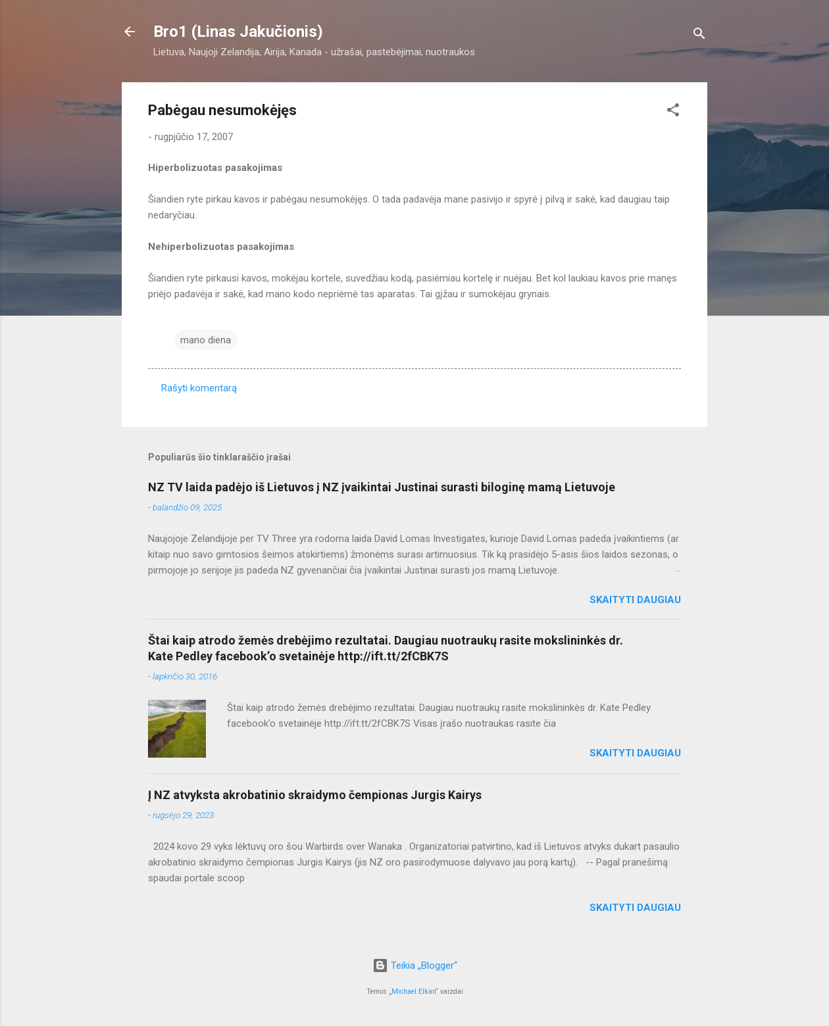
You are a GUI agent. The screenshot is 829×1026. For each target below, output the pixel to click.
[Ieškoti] (699, 36)
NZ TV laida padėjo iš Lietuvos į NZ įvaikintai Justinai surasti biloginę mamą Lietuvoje (381, 487)
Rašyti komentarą (199, 388)
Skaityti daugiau (635, 600)
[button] (673, 112)
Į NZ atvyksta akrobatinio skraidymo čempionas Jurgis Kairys (315, 795)
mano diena (205, 340)
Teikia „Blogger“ (414, 965)
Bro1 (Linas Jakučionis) (238, 31)
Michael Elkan (413, 991)
